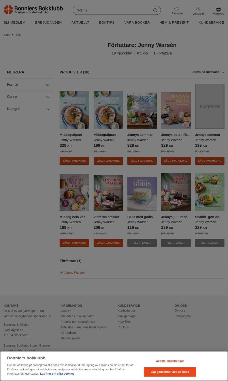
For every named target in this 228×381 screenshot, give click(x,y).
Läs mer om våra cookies (57, 373)
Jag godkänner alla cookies (170, 372)
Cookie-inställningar (170, 360)
